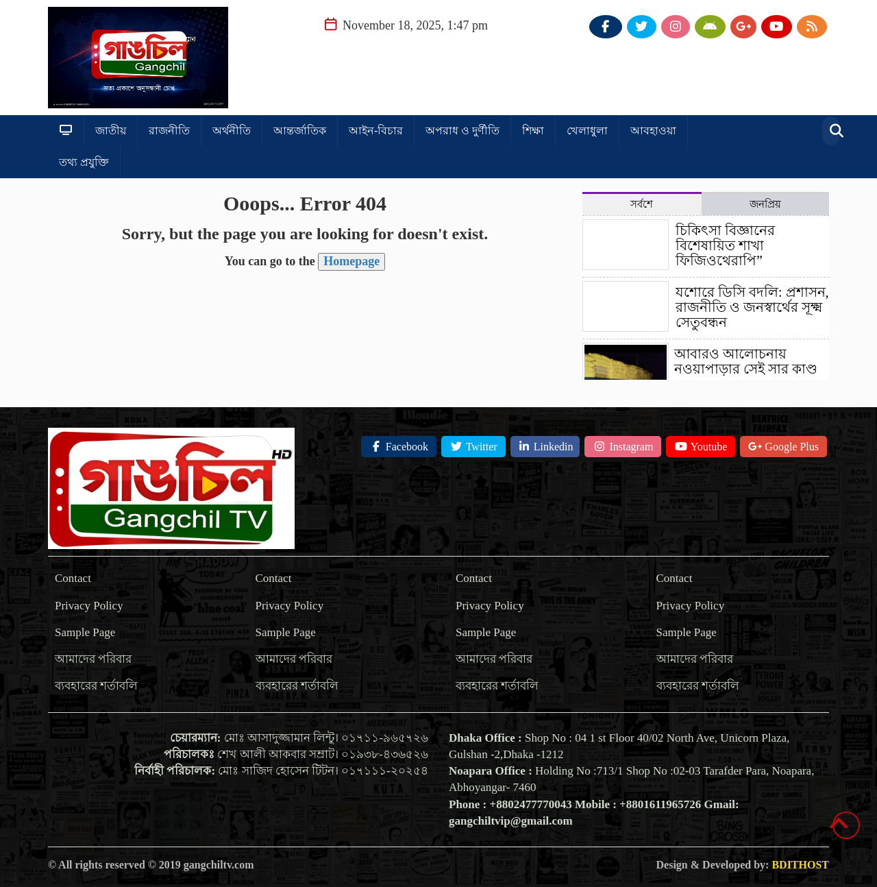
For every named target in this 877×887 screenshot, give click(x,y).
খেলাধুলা (587, 130)
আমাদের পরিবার (93, 659)
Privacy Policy (89, 605)
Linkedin (545, 446)
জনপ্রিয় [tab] (765, 204)
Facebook (398, 446)
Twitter (473, 446)
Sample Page (85, 632)
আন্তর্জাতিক (299, 130)
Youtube (700, 446)
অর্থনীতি (231, 130)
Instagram (623, 446)
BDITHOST (800, 865)
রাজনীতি (169, 130)
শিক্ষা (533, 130)
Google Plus (783, 446)
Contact (73, 578)
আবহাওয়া (653, 130)
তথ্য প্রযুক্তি (84, 162)
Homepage (351, 261)
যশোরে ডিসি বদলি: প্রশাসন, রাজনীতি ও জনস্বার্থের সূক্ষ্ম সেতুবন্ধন (752, 307)
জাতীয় (110, 130)
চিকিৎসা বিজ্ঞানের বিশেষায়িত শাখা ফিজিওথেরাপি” (725, 245)
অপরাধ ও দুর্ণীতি (462, 130)
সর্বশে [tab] (641, 204)
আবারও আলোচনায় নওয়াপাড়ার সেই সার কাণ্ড (745, 361)
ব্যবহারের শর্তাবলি (96, 685)
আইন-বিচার (376, 130)
